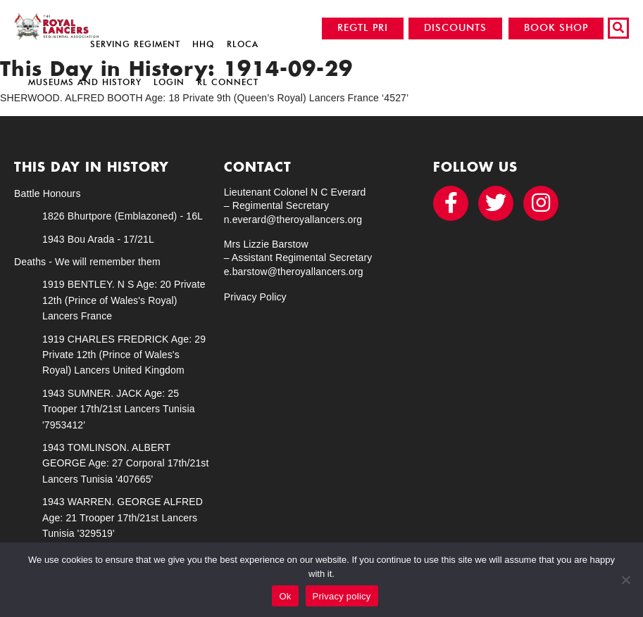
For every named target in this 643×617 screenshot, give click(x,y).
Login (169, 82)
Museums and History (85, 82)
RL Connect (227, 82)
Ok (285, 596)
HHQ (203, 44)
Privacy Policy (255, 297)
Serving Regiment (135, 44)
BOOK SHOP (556, 28)
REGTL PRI (362, 28)
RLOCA (242, 44)
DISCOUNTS (455, 28)
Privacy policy (342, 596)
